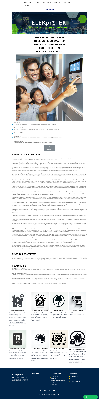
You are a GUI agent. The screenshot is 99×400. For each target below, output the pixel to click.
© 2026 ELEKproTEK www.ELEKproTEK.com (49, 394)
